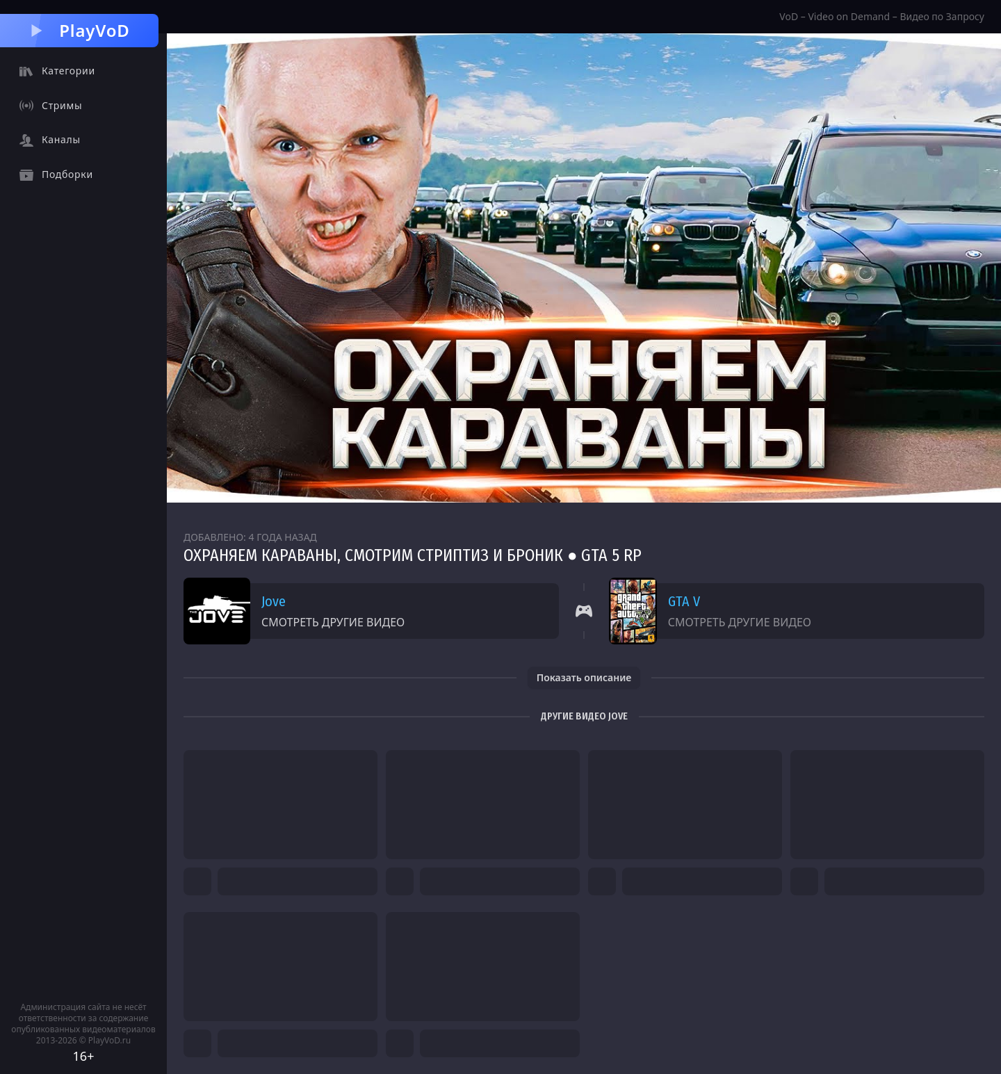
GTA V (684, 601)
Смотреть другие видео (333, 622)
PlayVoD (79, 30)
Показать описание (584, 677)
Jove (273, 601)
